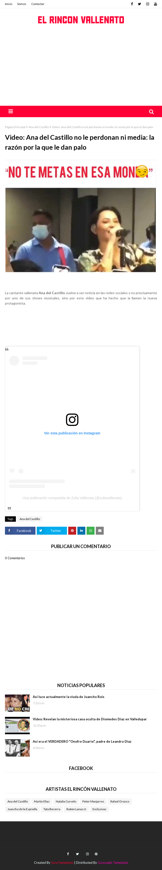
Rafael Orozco (119, 801)
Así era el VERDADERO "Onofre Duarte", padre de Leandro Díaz (82, 741)
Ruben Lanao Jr (76, 809)
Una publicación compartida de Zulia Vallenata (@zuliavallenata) (72, 498)
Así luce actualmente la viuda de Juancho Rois (68, 697)
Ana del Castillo (39, 127)
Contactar (37, 4)
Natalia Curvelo (66, 801)
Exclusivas (99, 809)
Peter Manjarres (93, 801)
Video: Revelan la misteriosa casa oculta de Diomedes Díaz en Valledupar (90, 719)
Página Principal (15, 127)
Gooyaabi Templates (113, 863)
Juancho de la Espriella (22, 809)
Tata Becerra (51, 809)
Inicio (8, 4)
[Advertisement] (81, 68)
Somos (21, 4)
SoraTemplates (62, 863)
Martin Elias (42, 801)
